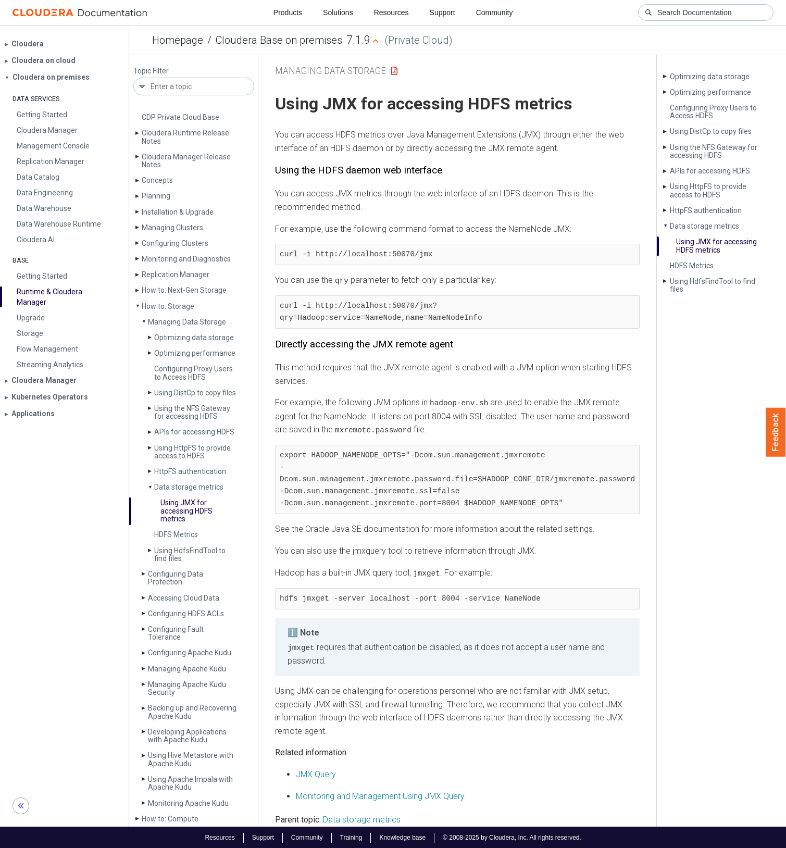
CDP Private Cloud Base (180, 117)
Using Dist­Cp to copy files (195, 393)
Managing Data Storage (187, 322)
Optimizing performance (194, 353)
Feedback (776, 432)
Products (287, 12)
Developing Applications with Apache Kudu (187, 736)
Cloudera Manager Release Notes (186, 161)
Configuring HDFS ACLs (186, 613)
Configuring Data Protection (175, 578)
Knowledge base (402, 836)
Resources (391, 12)
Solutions (338, 12)
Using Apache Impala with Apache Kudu (190, 783)
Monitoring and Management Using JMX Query (380, 795)
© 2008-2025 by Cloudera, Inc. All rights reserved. (512, 836)
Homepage (177, 40)
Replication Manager (175, 274)
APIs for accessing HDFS (194, 432)
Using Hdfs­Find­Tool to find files (190, 554)
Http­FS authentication (190, 471)
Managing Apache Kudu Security (187, 688)
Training (351, 836)
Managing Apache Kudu (187, 669)
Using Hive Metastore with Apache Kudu (190, 759)
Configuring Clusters (175, 243)
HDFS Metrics (176, 534)
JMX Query (316, 773)
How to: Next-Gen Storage (184, 290)
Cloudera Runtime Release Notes (185, 137)
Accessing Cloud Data (183, 598)
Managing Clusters (172, 227)
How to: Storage (168, 306)
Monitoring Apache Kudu (188, 803)
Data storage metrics (188, 487)
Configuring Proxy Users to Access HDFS (193, 373)
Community (494, 12)
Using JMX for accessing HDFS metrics (186, 510)
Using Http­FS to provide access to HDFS (192, 452)
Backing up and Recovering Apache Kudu (192, 712)
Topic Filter (151, 71)
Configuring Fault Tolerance (176, 633)
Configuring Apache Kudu (189, 653)
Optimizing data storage (194, 337)
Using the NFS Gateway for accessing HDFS (192, 412)
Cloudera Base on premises (279, 40)
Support (442, 12)
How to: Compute (170, 819)
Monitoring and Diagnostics (186, 259)
